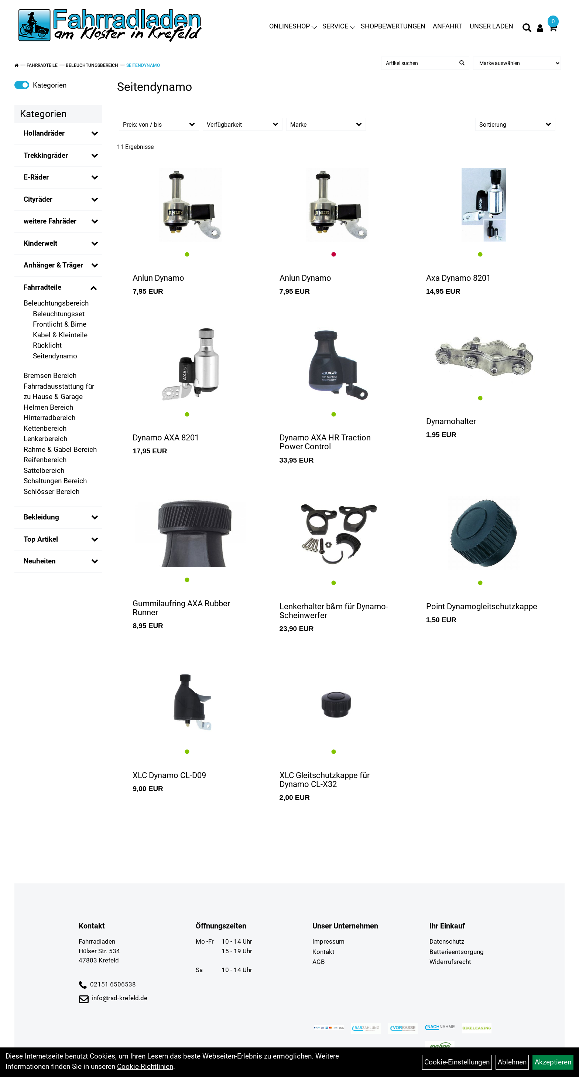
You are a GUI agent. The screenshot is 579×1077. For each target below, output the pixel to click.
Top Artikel (41, 539)
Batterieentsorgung (456, 951)
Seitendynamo (143, 65)
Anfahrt (447, 26)
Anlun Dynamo (158, 278)
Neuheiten (40, 561)
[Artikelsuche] (527, 29)
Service (339, 26)
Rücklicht (47, 345)
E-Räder (36, 177)
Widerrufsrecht (450, 961)
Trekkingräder (46, 155)
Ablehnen (512, 1062)
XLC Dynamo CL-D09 (169, 775)
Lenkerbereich (45, 438)
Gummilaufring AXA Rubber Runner (181, 608)
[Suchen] (462, 63)
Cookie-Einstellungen (457, 1062)
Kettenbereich (45, 428)
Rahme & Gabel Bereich (60, 449)
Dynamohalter (451, 421)
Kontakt (323, 951)
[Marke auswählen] (517, 63)
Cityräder (38, 199)
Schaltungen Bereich (55, 481)
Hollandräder (44, 133)
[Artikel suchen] (418, 63)
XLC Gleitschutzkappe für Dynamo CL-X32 (325, 780)
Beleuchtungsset (59, 314)
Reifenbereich (45, 460)
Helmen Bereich (48, 407)
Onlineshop (293, 26)
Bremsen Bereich (50, 375)
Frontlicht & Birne (59, 324)
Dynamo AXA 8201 (166, 437)
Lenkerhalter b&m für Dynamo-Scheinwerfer (334, 611)
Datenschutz (446, 941)
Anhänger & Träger (53, 265)
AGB (318, 961)
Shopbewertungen (393, 26)
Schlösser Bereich (51, 491)
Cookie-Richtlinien (145, 1066)
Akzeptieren (553, 1062)
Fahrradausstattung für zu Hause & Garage (59, 391)
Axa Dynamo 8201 (458, 278)
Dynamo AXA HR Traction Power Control (325, 442)
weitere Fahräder (50, 221)
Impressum (328, 941)
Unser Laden (491, 26)
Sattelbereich (44, 470)
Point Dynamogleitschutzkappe (481, 606)
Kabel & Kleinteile (60, 335)
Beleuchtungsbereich (92, 65)
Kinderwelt (40, 243)
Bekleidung (41, 517)
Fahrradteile (42, 65)
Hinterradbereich (49, 417)
